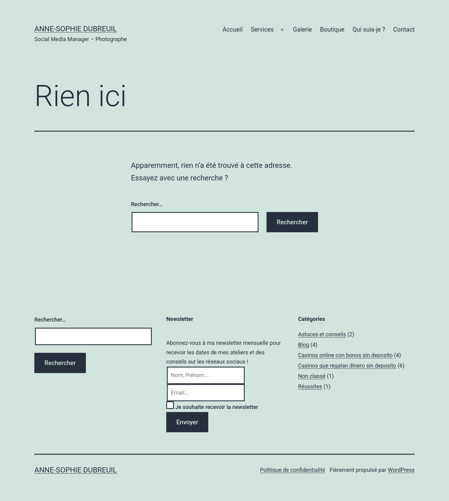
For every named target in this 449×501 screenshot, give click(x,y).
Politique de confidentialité (292, 470)
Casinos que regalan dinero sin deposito (347, 365)
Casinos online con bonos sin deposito (345, 355)
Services (262, 29)
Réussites (310, 386)
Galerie (302, 29)
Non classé (311, 376)
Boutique (332, 29)
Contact (404, 29)
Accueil (233, 29)
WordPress (401, 470)
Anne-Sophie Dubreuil (75, 29)
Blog (303, 344)
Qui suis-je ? (368, 29)
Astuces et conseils (322, 334)
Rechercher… (147, 204)
